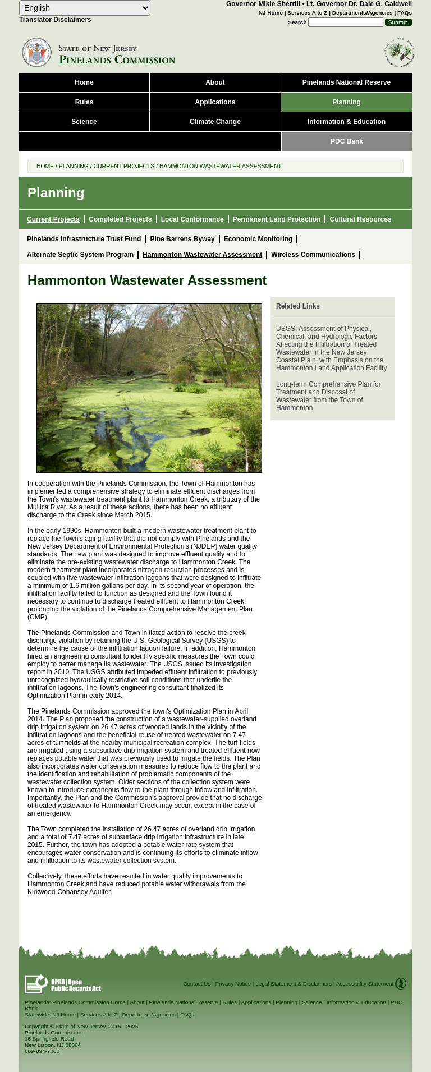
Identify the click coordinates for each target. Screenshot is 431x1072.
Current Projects (123, 166)
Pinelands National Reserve (183, 1002)
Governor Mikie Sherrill (263, 4)
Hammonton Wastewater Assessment (220, 166)
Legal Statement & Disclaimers (293, 984)
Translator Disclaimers (55, 20)
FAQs (404, 13)
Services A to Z (307, 13)
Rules (229, 1002)
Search (297, 22)
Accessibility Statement (364, 984)
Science (312, 1002)
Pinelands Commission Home (89, 1002)
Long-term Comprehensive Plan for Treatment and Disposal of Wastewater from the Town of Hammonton (328, 396)
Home (45, 166)
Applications (256, 1002)
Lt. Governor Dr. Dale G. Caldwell (359, 4)
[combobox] (84, 8)
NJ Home (271, 13)
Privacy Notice (233, 984)
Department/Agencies (149, 1014)
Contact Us (196, 984)
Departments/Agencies (362, 13)
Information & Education (356, 1002)
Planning (74, 166)
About (137, 1002)
